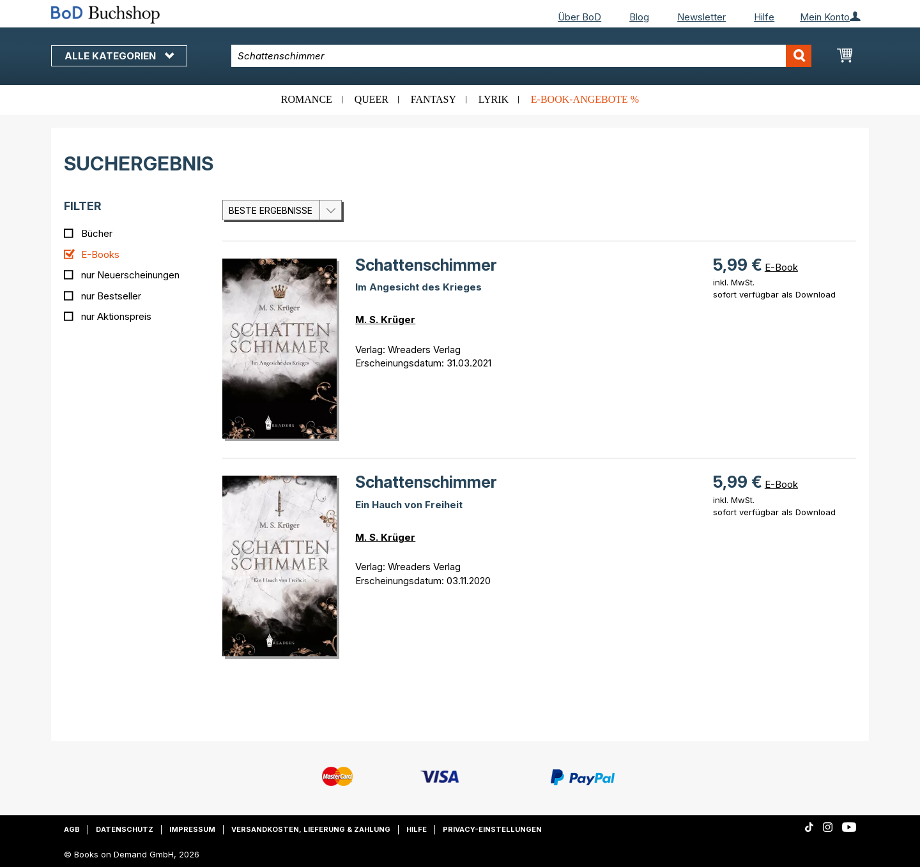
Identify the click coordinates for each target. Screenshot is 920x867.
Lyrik (494, 99)
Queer (371, 99)
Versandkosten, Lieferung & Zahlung (310, 829)
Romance (306, 99)
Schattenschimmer (426, 265)
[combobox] (521, 56)
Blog (639, 17)
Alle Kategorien (119, 56)
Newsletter (701, 17)
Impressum (192, 829)
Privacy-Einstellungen (492, 829)
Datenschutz (124, 829)
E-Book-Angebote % (585, 99)
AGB (72, 829)
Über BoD (579, 17)
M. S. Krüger (385, 319)
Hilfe (764, 17)
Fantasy (433, 99)
